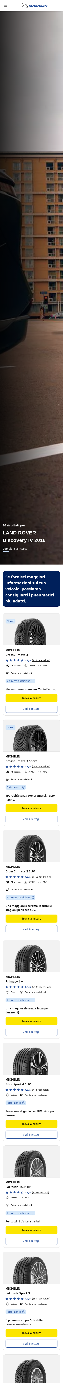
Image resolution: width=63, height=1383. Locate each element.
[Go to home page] (34, 6)
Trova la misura (31, 698)
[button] (28, 660)
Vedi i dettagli (31, 709)
